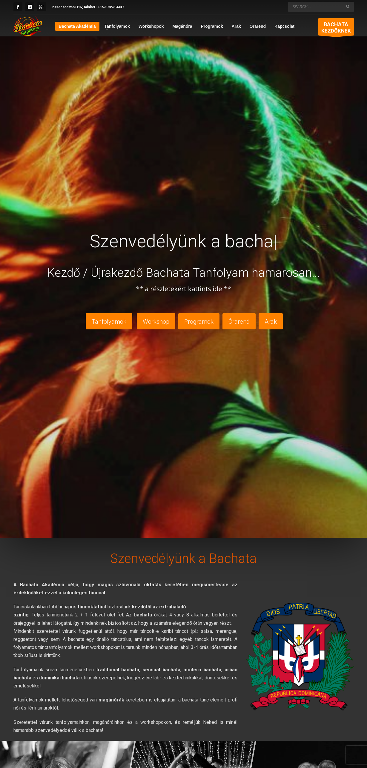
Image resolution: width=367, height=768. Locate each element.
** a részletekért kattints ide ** (183, 287)
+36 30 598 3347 (110, 6)
